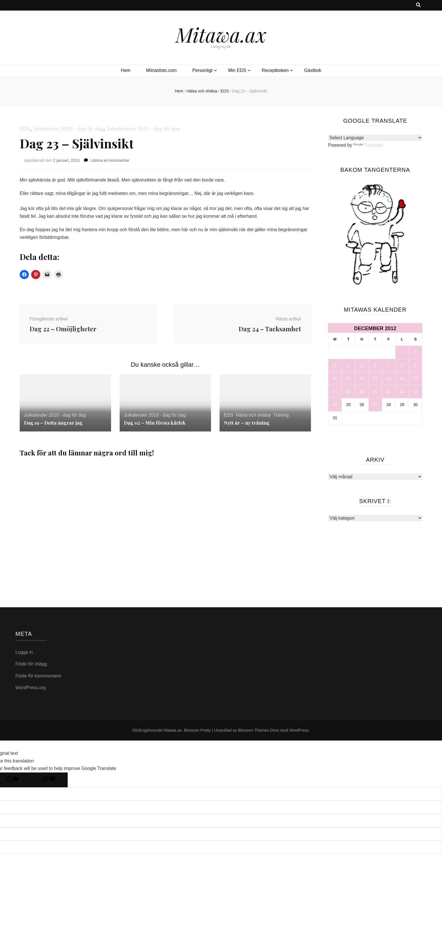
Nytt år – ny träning (247, 425)
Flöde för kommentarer (38, 678)
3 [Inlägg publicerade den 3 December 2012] (335, 365)
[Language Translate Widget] (375, 138)
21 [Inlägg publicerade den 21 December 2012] (388, 391)
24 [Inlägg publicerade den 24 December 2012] (335, 404)
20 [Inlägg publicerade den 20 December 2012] (375, 391)
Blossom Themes (253, 733)
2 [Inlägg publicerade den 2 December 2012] (415, 352)
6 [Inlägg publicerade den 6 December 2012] (375, 365)
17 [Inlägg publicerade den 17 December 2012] (335, 391)
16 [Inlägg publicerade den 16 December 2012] (415, 378)
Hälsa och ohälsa (253, 418)
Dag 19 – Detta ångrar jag (55, 425)
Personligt (202, 70)
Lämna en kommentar (110, 160)
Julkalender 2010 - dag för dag (68, 128)
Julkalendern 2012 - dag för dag (143, 128)
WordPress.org (30, 690)
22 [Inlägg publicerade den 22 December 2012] (402, 391)
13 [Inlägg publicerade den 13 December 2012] (375, 378)
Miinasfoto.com (161, 70)
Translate (368, 145)
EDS (25, 128)
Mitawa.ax (221, 34)
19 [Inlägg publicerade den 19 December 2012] (361, 391)
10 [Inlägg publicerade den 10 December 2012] (335, 378)
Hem (125, 70)
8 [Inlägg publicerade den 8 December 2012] (402, 365)
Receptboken (275, 70)
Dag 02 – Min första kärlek (156, 425)
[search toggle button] (418, 5)
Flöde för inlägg (31, 667)
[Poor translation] (49, 782)
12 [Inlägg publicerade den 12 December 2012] (361, 378)
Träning (281, 418)
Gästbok (312, 70)
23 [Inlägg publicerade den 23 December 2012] (415, 391)
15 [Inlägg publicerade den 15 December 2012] (402, 378)
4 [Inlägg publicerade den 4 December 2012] (348, 365)
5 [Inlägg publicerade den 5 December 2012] (362, 365)
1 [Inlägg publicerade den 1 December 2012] (402, 352)
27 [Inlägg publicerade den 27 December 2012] (375, 404)
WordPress (299, 733)
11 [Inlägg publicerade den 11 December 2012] (348, 378)
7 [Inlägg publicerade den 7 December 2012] (388, 365)
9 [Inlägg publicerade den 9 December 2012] (415, 365)
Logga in (24, 655)
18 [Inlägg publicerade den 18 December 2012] (348, 391)
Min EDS (237, 70)
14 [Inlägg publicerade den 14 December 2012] (388, 378)
